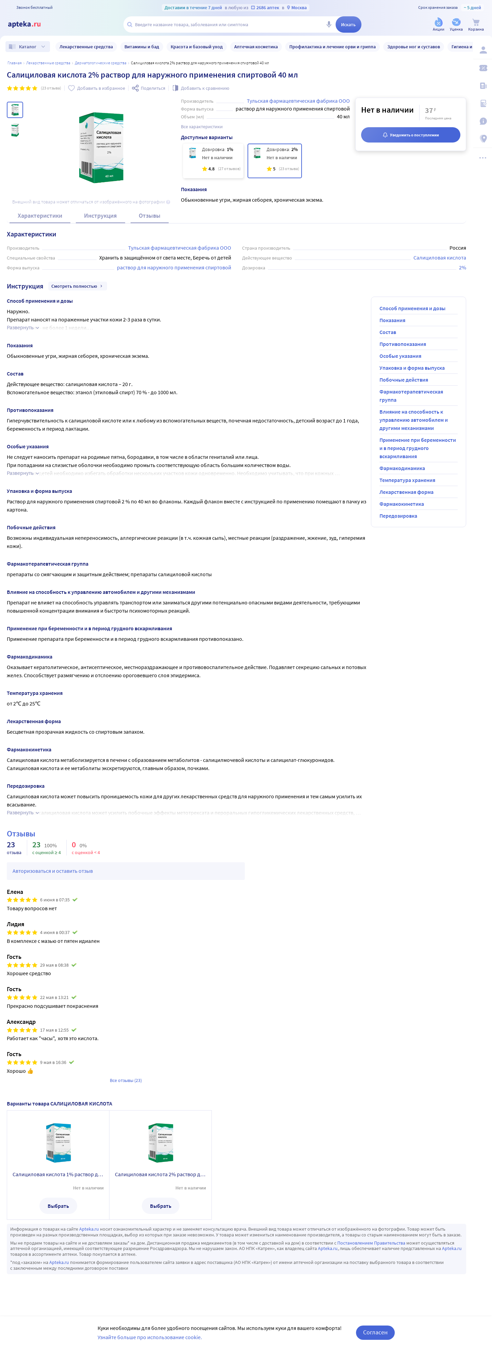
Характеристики (40, 215)
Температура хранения (407, 480)
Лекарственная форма (406, 491)
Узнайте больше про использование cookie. (150, 1337)
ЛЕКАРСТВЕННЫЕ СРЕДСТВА (48, 62)
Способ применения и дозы (412, 308)
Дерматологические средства (100, 62)
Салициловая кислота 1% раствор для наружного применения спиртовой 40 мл (58, 1174)
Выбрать (58, 1205)
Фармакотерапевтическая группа (411, 395)
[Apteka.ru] (30, 24)
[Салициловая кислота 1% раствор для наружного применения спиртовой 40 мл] (213, 161)
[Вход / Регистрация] (482, 50)
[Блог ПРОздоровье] (482, 86)
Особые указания (400, 355)
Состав (387, 332)
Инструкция (100, 215)
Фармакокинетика (401, 503)
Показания (392, 320)
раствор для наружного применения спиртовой (174, 267)
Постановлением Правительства (371, 1243)
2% (462, 267)
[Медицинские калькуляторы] (482, 103)
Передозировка (398, 515)
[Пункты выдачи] (482, 139)
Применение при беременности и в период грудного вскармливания (417, 448)
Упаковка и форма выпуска (412, 367)
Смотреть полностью (77, 286)
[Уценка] (456, 25)
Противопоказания (402, 343)
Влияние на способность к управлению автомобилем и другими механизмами (413, 419)
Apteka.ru (89, 1229)
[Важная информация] (482, 121)
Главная (14, 62)
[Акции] (438, 25)
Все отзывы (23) (126, 1080)
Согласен (375, 1332)
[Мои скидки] (482, 68)
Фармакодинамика (402, 468)
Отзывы (149, 215)
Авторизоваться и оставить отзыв (53, 870)
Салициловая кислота (439, 257)
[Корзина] (476, 25)
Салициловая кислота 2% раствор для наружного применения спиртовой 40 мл (160, 1174)
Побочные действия (403, 379)
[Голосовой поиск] (328, 24)
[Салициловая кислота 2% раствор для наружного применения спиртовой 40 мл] (274, 161)
